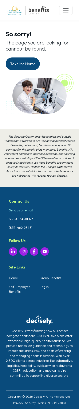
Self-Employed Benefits (20, 289)
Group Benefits (50, 278)
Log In (44, 287)
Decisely (38, 397)
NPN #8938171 (57, 403)
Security (30, 403)
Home (13, 278)
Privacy (18, 403)
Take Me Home (22, 63)
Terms (42, 403)
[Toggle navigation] (65, 10)
